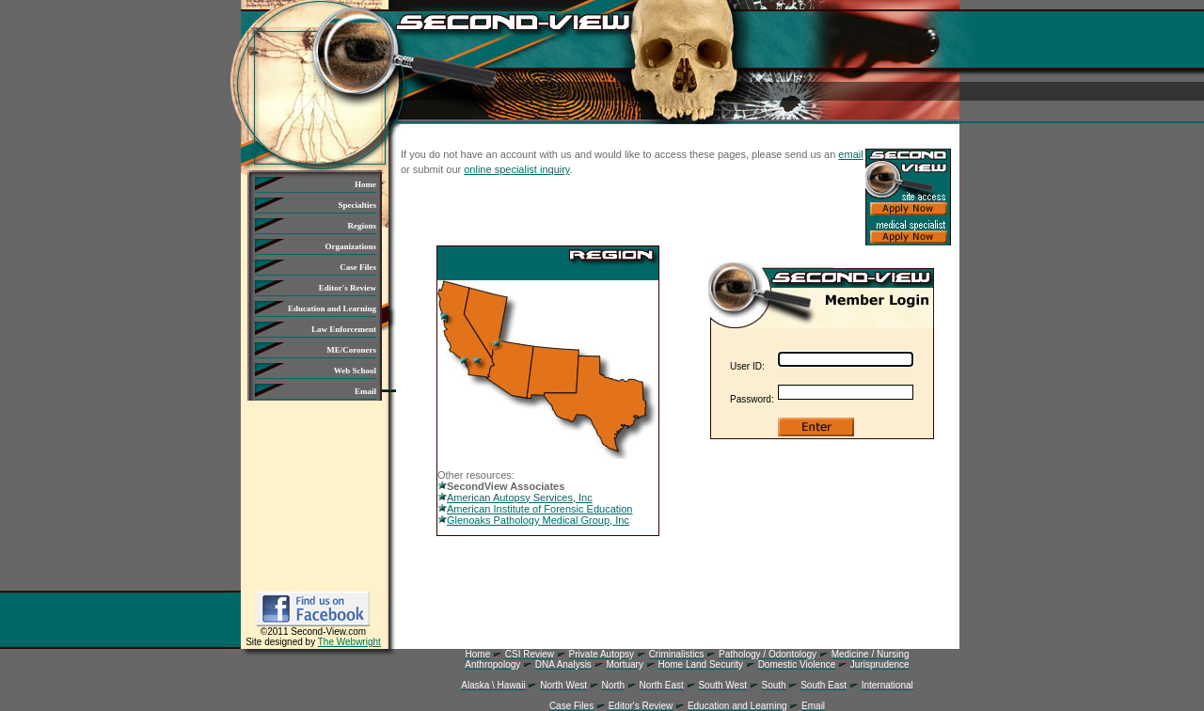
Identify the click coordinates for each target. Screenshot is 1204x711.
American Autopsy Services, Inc (515, 497)
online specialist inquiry (516, 169)
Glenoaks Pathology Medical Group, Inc (533, 520)
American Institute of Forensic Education (534, 508)
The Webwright (349, 642)
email (850, 154)
